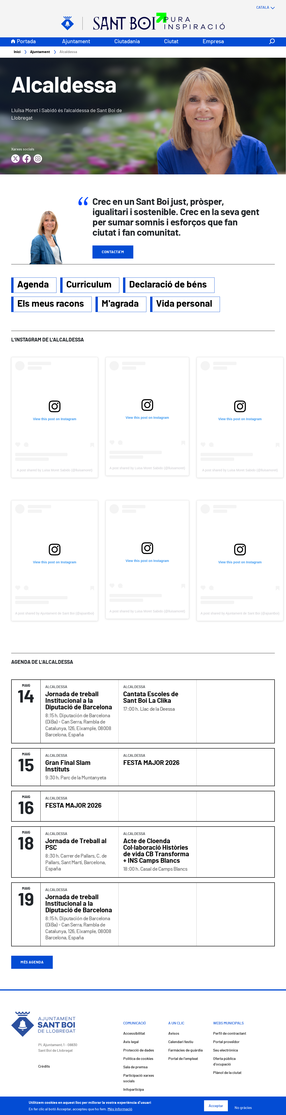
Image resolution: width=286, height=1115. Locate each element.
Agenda (33, 285)
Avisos (173, 1034)
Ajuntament (76, 42)
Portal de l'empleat (183, 1059)
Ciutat (171, 42)
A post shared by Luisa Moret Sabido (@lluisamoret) (54, 470)
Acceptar (216, 1106)
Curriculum (89, 285)
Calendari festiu (180, 1042)
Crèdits (44, 1067)
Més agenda (32, 962)
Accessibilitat (134, 1034)
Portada (26, 42)
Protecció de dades (138, 1050)
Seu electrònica (225, 1050)
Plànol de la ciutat (227, 1073)
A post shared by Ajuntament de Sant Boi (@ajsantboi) (54, 613)
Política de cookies (138, 1059)
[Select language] (256, 8)
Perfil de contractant (229, 1034)
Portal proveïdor (226, 1042)
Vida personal (184, 304)
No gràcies (243, 1108)
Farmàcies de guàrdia (185, 1050)
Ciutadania (127, 42)
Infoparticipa (133, 1090)
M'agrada (120, 304)
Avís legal (131, 1042)
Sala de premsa (135, 1067)
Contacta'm (113, 252)
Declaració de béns (168, 285)
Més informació (120, 1109)
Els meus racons (50, 304)
